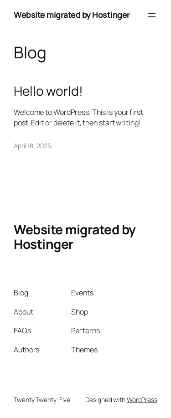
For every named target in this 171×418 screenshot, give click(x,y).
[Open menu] (151, 15)
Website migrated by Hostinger (72, 14)
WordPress (142, 399)
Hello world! (48, 91)
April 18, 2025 (32, 145)
